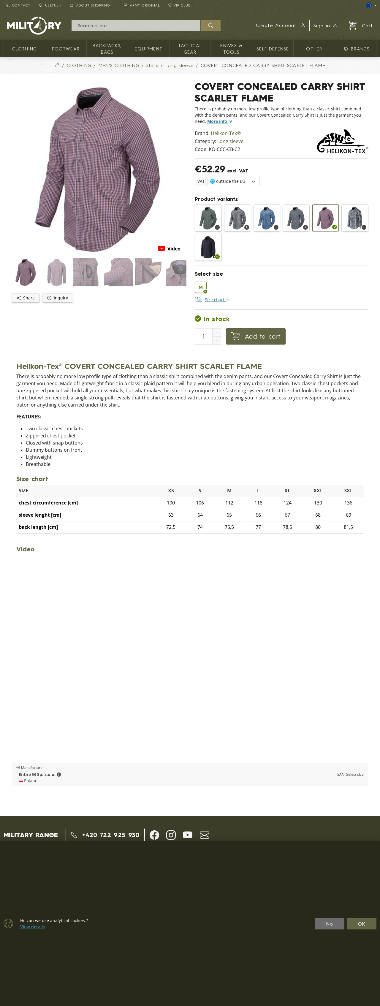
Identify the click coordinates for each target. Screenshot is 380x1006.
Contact (18, 5)
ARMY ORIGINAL (142, 5)
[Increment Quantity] (216, 332)
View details (32, 926)
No (329, 924)
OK (361, 924)
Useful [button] (49, 5)
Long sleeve (230, 141)
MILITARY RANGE (31, 835)
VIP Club (179, 5)
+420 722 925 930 (105, 835)
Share (26, 298)
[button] (281, 25)
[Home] (57, 65)
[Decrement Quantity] (216, 340)
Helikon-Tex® (226, 133)
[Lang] (371, 5)
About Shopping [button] (90, 5)
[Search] (136, 25)
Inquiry (57, 298)
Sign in (325, 25)
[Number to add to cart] (204, 336)
